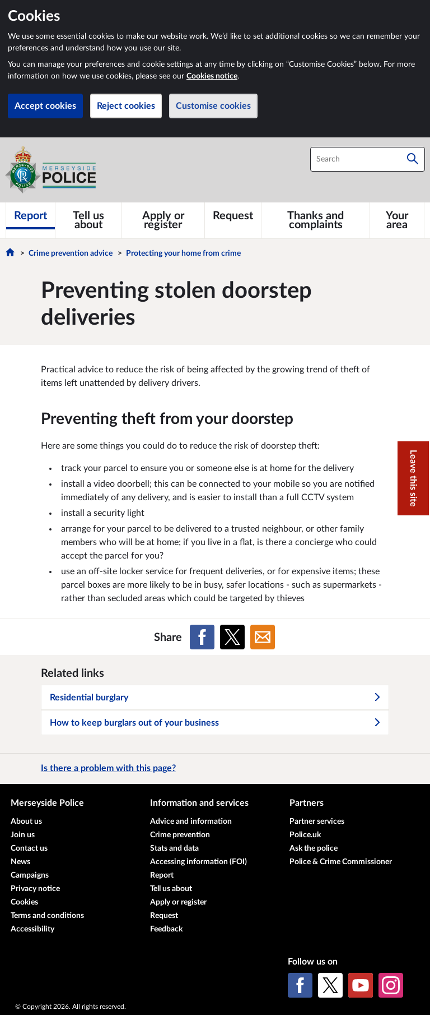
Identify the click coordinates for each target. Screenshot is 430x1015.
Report (162, 875)
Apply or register (178, 902)
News (20, 862)
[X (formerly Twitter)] (330, 985)
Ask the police (313, 848)
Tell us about (171, 889)
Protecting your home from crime (183, 253)
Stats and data (174, 848)
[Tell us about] (88, 220)
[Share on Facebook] (202, 637)
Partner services (316, 821)
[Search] (412, 159)
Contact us (29, 848)
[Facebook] (300, 985)
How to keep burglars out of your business (215, 722)
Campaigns (30, 875)
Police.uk (305, 835)
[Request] (233, 215)
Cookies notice (211, 76)
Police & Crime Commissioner (340, 862)
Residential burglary (215, 697)
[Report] (30, 215)
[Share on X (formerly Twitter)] (232, 637)
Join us (23, 835)
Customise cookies (213, 105)
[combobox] (367, 159)
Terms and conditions (47, 916)
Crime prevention (180, 835)
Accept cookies (45, 105)
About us (26, 821)
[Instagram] (390, 985)
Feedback (166, 929)
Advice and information (191, 821)
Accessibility (32, 929)
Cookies (24, 902)
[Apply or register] (163, 220)
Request (164, 916)
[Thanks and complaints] (315, 220)
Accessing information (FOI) (198, 862)
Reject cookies (126, 105)
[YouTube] (360, 985)
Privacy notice (35, 889)
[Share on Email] (262, 637)
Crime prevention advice (71, 253)
